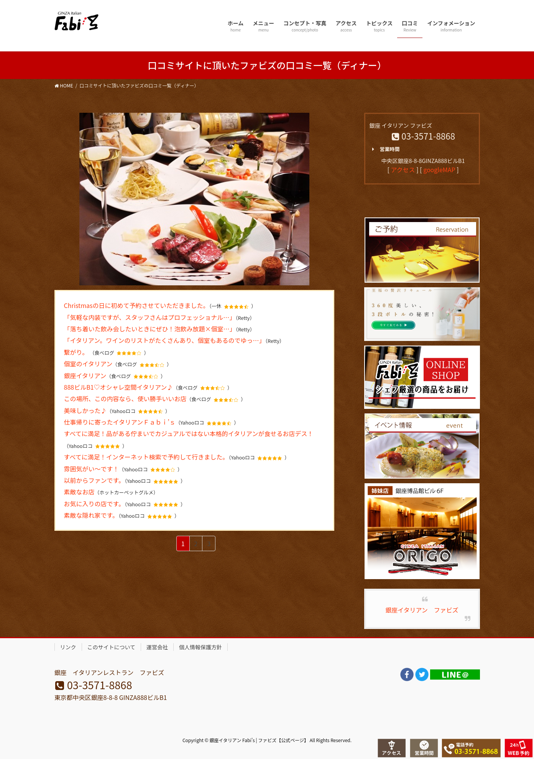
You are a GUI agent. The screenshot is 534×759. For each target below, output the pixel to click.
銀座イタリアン (85, 375)
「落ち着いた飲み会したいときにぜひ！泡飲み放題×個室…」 (150, 328)
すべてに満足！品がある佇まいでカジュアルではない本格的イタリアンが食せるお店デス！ (189, 433)
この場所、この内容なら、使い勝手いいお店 (125, 398)
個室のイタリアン (88, 363)
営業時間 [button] (385, 149)
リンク (68, 647)
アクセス (403, 169)
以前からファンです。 (94, 480)
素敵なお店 (79, 491)
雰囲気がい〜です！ (91, 468)
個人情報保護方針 (200, 647)
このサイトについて (111, 647)
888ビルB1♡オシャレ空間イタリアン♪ (118, 387)
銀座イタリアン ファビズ (421, 609)
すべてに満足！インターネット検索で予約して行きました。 (146, 456)
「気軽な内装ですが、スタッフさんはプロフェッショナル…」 (150, 317)
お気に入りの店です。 (94, 503)
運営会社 (157, 647)
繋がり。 (77, 352)
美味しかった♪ (85, 410)
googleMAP (439, 169)
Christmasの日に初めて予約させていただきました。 (136, 305)
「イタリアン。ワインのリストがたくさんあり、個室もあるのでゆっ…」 (164, 340)
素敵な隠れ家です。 (91, 515)
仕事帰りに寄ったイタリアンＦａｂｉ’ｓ (120, 421)
